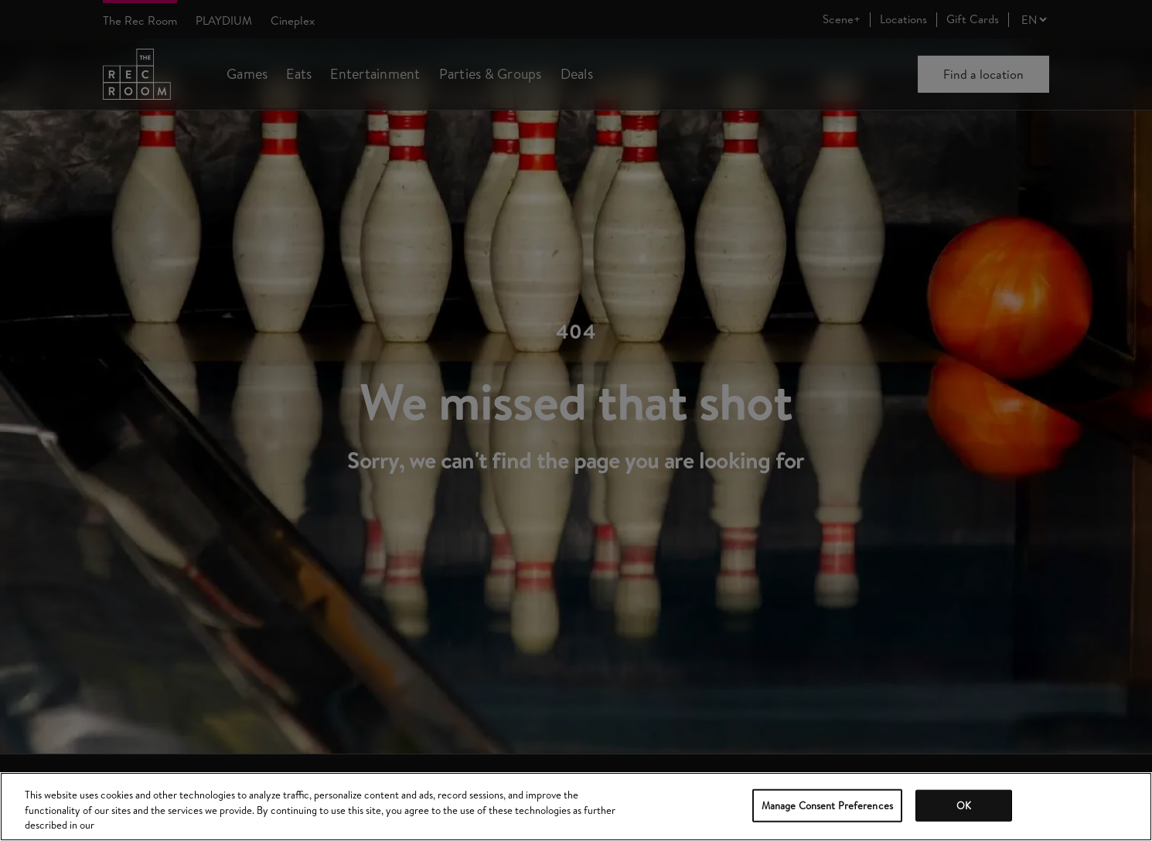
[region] (576, 806)
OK (963, 805)
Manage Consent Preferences (827, 805)
